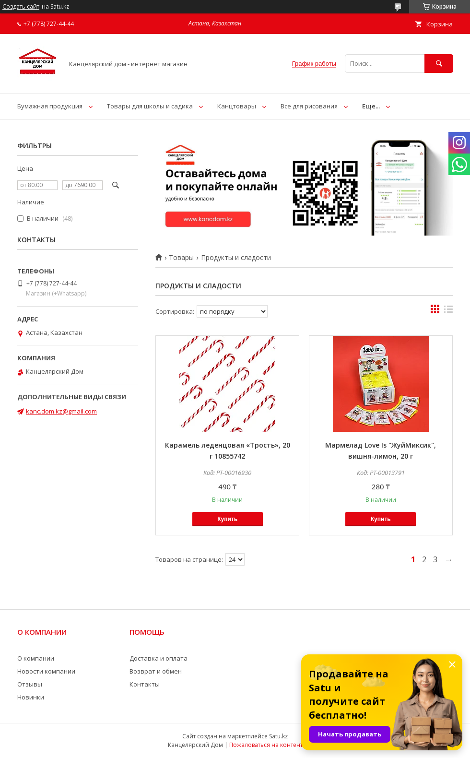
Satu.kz (278, 736)
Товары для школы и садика (150, 106)
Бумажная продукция (49, 106)
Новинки (30, 697)
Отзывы (29, 684)
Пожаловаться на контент (266, 745)
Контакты (144, 684)
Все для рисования (309, 106)
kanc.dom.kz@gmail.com (61, 411)
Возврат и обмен (155, 671)
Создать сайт (20, 6)
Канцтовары (236, 106)
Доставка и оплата (158, 658)
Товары (181, 257)
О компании (35, 658)
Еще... (371, 106)
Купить (227, 519)
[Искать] (438, 63)
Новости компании (46, 671)
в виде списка (448, 311)
